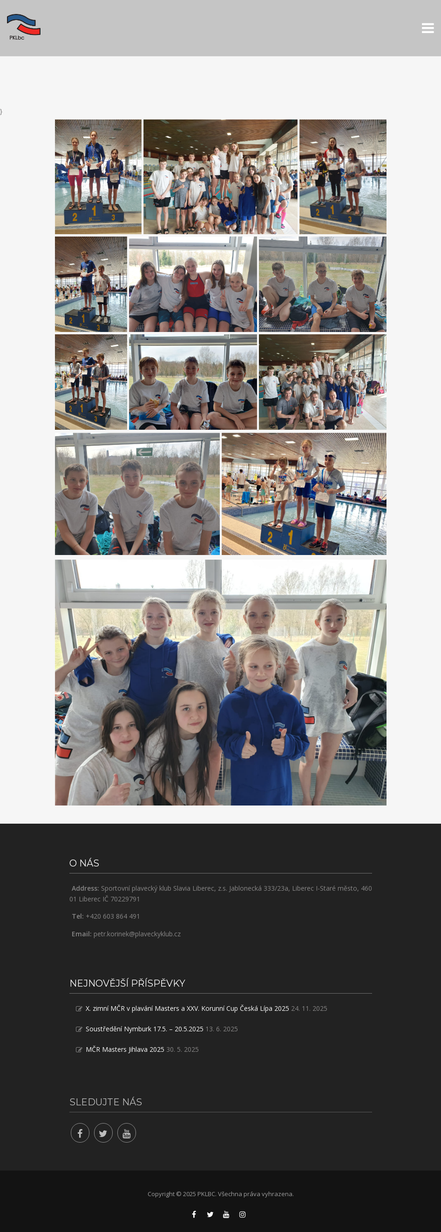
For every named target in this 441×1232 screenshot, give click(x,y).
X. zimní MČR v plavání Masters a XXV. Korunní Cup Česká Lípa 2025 (187, 1008)
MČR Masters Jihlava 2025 (125, 1049)
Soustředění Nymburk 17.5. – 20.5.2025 (145, 1028)
